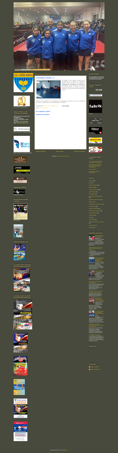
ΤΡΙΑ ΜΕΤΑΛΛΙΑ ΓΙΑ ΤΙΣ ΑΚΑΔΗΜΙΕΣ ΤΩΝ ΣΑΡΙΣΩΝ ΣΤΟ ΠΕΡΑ (99, 313)
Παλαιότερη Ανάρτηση (79, 151)
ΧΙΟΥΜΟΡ (91, 227)
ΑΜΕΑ (90, 182)
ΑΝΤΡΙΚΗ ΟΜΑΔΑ (44, 107)
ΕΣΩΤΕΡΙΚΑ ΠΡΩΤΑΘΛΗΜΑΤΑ (95, 196)
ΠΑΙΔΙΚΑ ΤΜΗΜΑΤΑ (93, 208)
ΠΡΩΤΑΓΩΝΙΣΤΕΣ (93, 213)
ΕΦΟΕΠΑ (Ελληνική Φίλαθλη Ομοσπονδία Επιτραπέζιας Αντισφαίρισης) (95, 166)
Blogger (65, 450)
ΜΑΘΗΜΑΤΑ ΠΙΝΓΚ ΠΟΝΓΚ (95, 199)
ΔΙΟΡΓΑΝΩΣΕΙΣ (92, 191)
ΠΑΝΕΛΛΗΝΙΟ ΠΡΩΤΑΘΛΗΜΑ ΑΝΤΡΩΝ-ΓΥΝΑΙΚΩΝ (99, 299)
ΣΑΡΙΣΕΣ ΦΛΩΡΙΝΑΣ (95, 369)
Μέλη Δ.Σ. (91, 201)
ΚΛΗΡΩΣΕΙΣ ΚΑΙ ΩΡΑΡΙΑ (94, 334)
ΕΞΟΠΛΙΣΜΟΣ (92, 194)
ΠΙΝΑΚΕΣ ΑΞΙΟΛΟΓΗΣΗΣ (94, 210)
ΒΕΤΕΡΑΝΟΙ (91, 187)
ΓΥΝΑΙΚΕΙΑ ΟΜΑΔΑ (93, 189)
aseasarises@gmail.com (22, 123)
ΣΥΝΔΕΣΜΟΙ (92, 215)
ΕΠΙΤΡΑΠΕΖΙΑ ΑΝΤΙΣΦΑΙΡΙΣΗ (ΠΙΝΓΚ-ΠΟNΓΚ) (95, 282)
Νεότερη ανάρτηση (41, 151)
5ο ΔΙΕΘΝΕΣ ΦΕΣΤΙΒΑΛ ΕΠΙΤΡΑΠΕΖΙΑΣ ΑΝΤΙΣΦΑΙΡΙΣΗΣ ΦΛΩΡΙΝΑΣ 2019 (96, 325)
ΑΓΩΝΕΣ (91, 180)
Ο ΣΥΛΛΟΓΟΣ (92, 206)
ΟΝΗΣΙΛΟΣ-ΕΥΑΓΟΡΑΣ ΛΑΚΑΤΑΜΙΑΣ (94, 172)
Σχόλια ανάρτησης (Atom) (63, 156)
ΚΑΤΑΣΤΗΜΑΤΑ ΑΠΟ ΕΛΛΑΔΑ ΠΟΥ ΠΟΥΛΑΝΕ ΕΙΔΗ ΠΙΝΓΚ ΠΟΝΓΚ (95, 248)
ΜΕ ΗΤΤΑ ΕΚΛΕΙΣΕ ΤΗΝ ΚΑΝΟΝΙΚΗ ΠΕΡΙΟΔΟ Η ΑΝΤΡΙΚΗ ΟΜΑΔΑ (99, 259)
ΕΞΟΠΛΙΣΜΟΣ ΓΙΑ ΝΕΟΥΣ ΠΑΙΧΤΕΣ (99, 236)
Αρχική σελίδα (59, 151)
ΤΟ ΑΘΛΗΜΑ (92, 219)
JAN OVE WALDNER (99, 271)
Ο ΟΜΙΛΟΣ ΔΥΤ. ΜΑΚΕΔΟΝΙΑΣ (96, 204)
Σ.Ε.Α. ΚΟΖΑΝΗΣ (93, 169)
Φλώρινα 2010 (92, 225)
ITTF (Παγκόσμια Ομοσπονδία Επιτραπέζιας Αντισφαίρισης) (95, 162)
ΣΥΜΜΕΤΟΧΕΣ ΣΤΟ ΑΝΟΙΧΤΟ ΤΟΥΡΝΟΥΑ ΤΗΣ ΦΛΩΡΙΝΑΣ (95, 292)
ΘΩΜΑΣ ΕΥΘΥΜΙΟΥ (94, 366)
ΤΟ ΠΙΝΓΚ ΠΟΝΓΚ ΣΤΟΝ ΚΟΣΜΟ (96, 222)
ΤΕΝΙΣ (90, 217)
